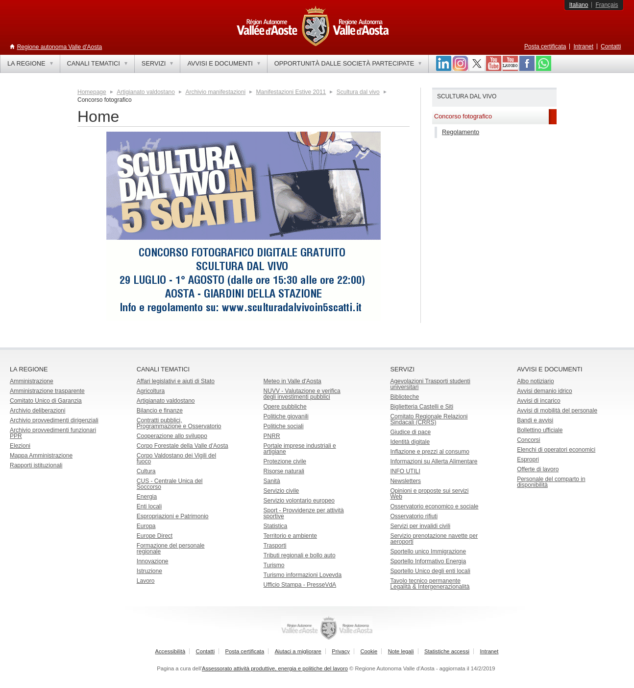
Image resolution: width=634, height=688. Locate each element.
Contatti (611, 46)
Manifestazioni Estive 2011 (291, 92)
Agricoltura (151, 391)
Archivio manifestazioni (215, 92)
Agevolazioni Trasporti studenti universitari (430, 384)
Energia (147, 496)
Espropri (528, 459)
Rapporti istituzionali (36, 465)
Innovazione (153, 561)
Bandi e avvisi (535, 420)
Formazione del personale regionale (171, 548)
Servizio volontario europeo (299, 500)
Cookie (368, 651)
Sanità (272, 481)
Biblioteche (404, 396)
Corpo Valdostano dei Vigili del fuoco (176, 458)
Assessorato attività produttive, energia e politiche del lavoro (275, 668)
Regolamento (460, 132)
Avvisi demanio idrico (544, 391)
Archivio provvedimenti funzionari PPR (53, 433)
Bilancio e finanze (160, 410)
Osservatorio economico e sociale (434, 506)
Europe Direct (154, 535)
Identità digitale (410, 441)
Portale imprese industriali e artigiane (300, 448)
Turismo (274, 565)
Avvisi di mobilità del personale (557, 410)
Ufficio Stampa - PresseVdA (300, 584)
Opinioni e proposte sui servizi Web (429, 493)
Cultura (146, 471)
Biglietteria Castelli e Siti (421, 406)
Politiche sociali (284, 426)
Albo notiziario (535, 381)
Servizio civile (281, 490)
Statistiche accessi (446, 651)
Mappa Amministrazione (41, 455)
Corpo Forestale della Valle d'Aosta (182, 445)
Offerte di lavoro (538, 469)
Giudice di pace (410, 432)
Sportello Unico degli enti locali (430, 571)
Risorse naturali (284, 471)
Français (606, 4)
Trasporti (275, 545)
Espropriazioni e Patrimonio (173, 516)
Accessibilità (170, 651)
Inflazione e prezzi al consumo (429, 451)
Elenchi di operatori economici (556, 449)
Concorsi (528, 439)
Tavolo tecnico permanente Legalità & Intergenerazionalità (429, 583)
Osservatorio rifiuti (414, 516)
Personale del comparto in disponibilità (551, 482)
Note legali (401, 651)
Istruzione (149, 571)
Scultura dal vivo (358, 92)
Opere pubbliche (285, 406)
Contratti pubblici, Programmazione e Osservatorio (179, 423)
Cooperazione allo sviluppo (172, 436)
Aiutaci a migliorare (298, 651)
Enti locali (149, 506)
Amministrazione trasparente (47, 391)
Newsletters (405, 481)
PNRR (272, 436)
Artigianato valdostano (146, 92)
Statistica (276, 526)
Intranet (583, 46)
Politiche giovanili (286, 416)
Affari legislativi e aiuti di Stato (176, 381)
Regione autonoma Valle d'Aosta (59, 47)
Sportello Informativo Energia (428, 561)
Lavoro (146, 580)
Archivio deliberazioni (37, 410)
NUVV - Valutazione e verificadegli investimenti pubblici (302, 394)
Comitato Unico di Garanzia (46, 400)
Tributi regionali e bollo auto (300, 555)
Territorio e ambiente (290, 535)
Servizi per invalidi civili (420, 526)
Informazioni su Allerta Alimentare (433, 461)
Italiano (578, 4)
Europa (146, 526)
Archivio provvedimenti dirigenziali (54, 420)
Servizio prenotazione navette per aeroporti (434, 538)
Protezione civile (285, 461)
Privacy (341, 651)
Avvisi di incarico (538, 400)
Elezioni (20, 445)
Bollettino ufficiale (539, 430)
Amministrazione (31, 381)
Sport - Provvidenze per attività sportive (304, 513)
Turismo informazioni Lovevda (303, 575)
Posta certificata (545, 46)
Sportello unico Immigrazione (428, 551)
